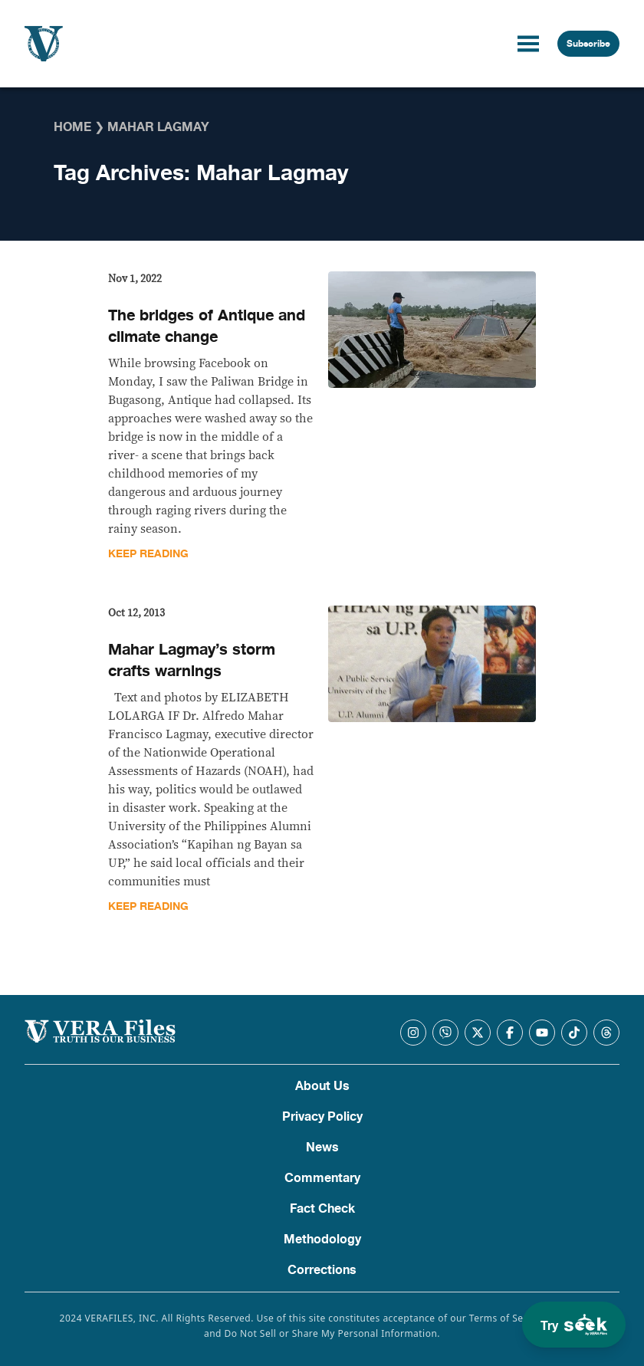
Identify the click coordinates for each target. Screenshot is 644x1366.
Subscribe (588, 43)
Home (72, 127)
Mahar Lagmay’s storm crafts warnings (191, 660)
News (322, 1147)
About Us (322, 1086)
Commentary (322, 1178)
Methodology (322, 1239)
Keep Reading (148, 554)
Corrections (322, 1270)
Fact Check (322, 1209)
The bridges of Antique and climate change (206, 326)
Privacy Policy (322, 1117)
